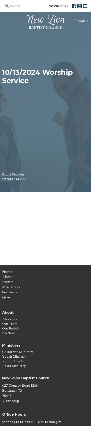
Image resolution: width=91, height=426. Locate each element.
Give (6, 297)
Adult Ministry (14, 365)
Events (7, 282)
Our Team (10, 323)
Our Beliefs (10, 328)
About (7, 277)
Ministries (11, 287)
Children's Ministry (17, 352)
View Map (10, 401)
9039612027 (59, 6)
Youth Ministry (14, 356)
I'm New (8, 333)
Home (7, 272)
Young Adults (13, 361)
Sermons (9, 292)
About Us (9, 319)
